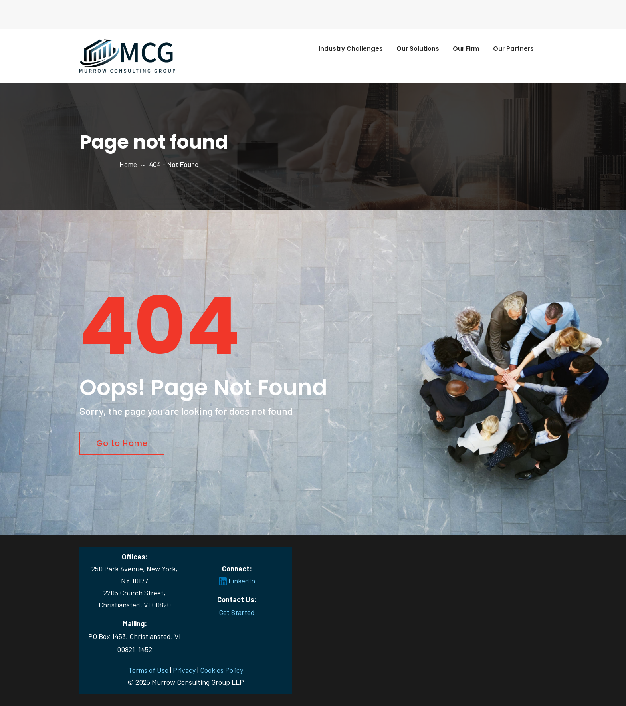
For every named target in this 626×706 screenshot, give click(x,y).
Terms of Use (148, 670)
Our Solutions (417, 48)
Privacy (184, 670)
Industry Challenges (351, 48)
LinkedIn (237, 580)
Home (128, 164)
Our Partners (513, 48)
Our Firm (466, 48)
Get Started (237, 612)
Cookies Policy (221, 670)
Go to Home (122, 443)
